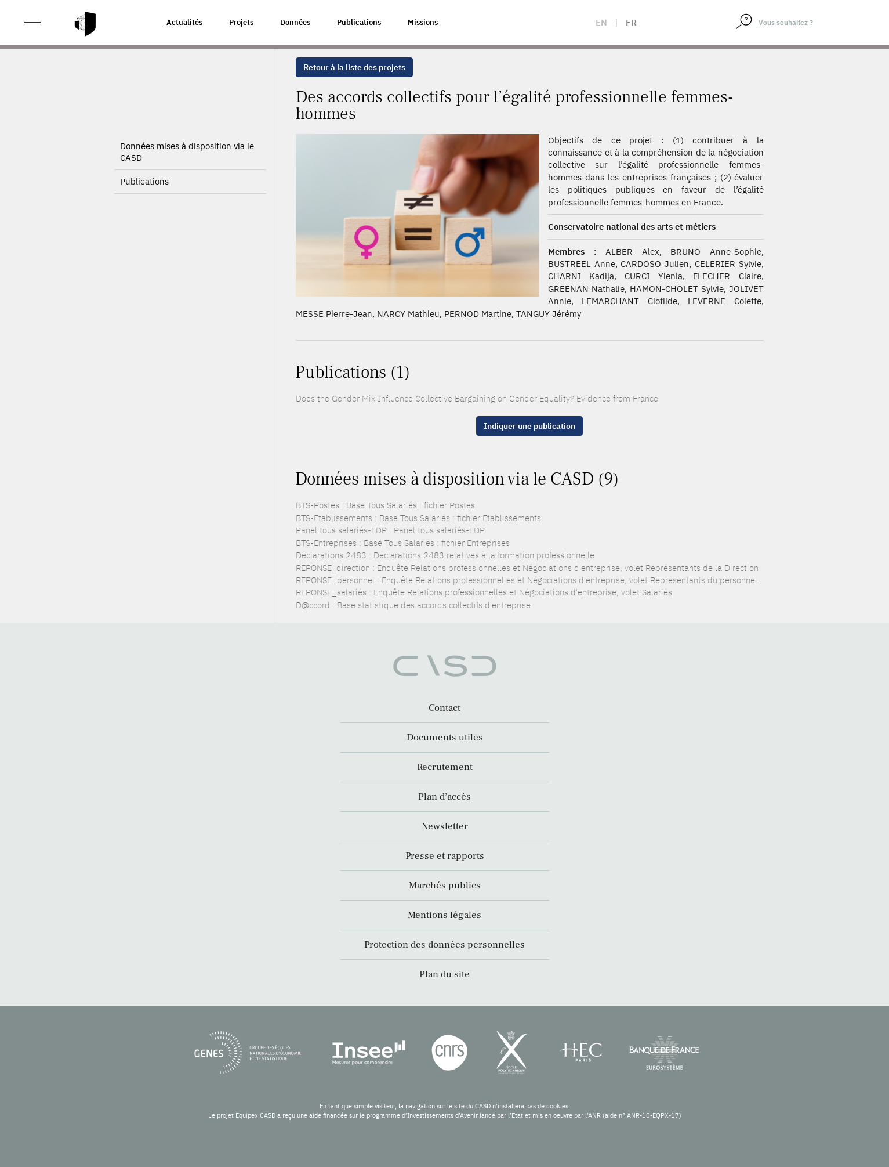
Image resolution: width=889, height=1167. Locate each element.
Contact (444, 708)
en (601, 22)
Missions (423, 22)
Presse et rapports (444, 856)
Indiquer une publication (529, 426)
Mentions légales (444, 915)
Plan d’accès (444, 796)
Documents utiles (445, 737)
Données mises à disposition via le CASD (187, 151)
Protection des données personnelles (444, 944)
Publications (359, 22)
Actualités (184, 22)
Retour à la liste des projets (354, 67)
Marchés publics (445, 885)
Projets (241, 22)
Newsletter (445, 826)
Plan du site (444, 974)
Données (295, 22)
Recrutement (445, 767)
